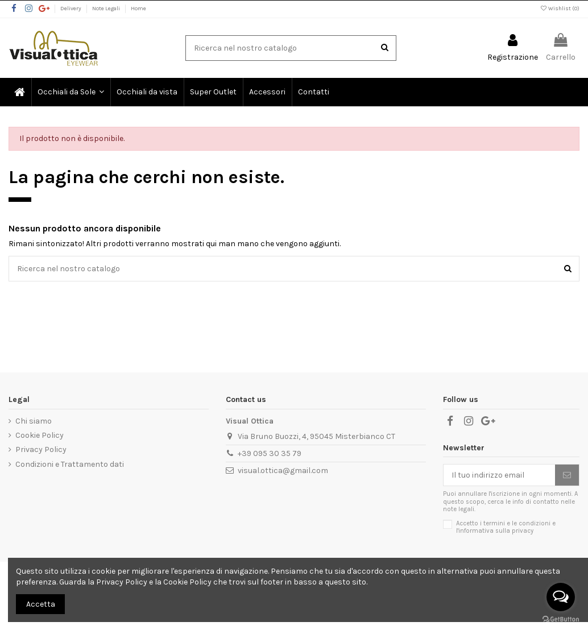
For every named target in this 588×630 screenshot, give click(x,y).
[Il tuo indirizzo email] (499, 475)
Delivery (71, 8)
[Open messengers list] (560, 597)
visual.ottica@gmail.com (283, 470)
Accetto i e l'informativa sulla (506, 527)
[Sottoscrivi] (567, 475)
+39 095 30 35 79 (269, 453)
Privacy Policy (41, 449)
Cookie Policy (39, 435)
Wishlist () (559, 8)
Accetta (40, 604)
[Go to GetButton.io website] (561, 618)
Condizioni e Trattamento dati (69, 464)
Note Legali (106, 8)
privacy (522, 530)
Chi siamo (33, 421)
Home (138, 8)
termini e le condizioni (516, 523)
